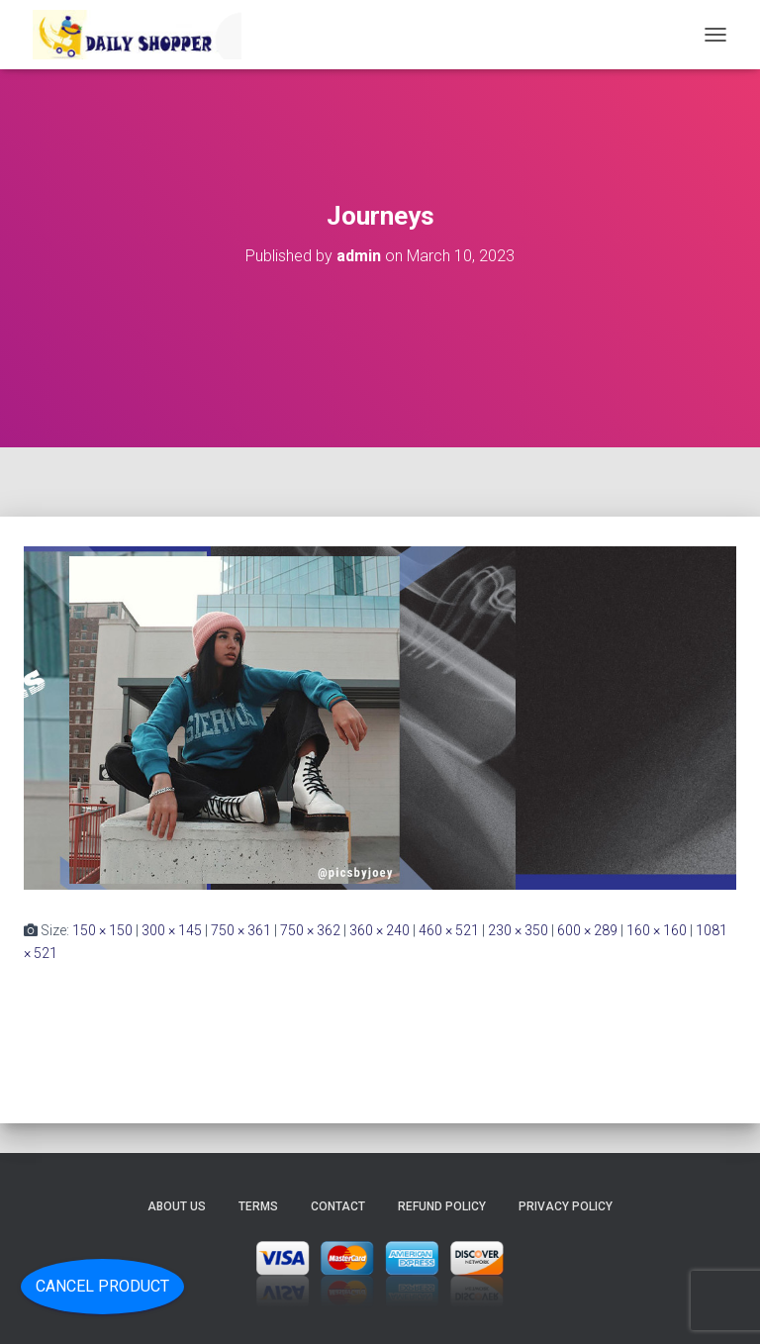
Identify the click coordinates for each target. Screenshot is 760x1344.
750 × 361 (241, 930)
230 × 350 (518, 930)
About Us (176, 1206)
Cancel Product (102, 1286)
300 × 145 (172, 930)
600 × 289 (587, 930)
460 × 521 (449, 930)
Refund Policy (442, 1206)
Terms (258, 1206)
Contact (338, 1206)
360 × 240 (379, 930)
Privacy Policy (566, 1206)
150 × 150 (102, 930)
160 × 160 (656, 930)
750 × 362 (310, 930)
